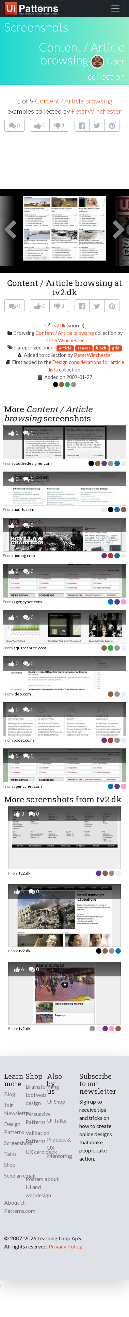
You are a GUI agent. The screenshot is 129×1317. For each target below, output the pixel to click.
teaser (83, 348)
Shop (10, 1164)
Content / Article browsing (82, 53)
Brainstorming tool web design (42, 1094)
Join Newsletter (17, 1109)
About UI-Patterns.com (19, 1206)
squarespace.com (30, 647)
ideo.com (22, 693)
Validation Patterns (37, 1136)
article (65, 348)
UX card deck (41, 1151)
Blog (9, 1094)
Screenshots (18, 1143)
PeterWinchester (96, 111)
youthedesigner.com (33, 463)
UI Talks (56, 1120)
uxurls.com (24, 509)
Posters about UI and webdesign (42, 1187)
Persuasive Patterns (38, 1117)
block (101, 348)
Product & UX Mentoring (59, 1147)
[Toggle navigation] (115, 8)
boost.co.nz (24, 740)
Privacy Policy (65, 1246)
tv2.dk (58, 325)
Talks (10, 1153)
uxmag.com (24, 555)
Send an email (19, 1175)
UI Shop (56, 1101)
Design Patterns (14, 1128)
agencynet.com (28, 601)
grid (115, 348)
